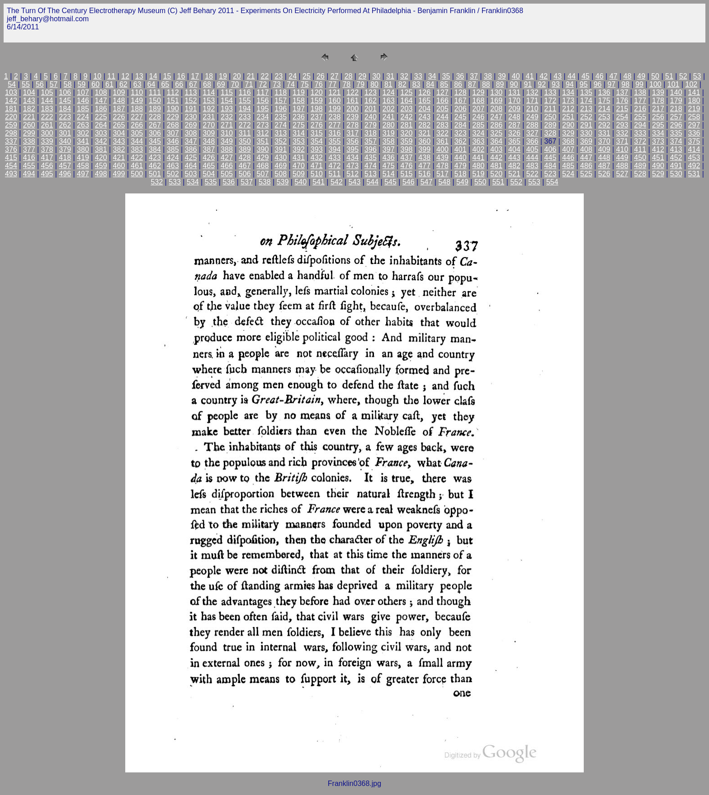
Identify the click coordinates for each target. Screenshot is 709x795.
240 (370, 117)
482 (514, 165)
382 (119, 149)
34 (432, 76)
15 (167, 76)
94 (570, 84)
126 (424, 92)
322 (442, 133)
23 (278, 76)
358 (389, 141)
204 (424, 109)
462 (155, 165)
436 (389, 157)
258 (694, 117)
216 (640, 109)
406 (550, 149)
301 (65, 133)
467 (245, 165)
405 (532, 149)
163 (389, 100)
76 (319, 84)
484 (550, 165)
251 (568, 117)
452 (676, 157)
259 (11, 125)
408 (586, 149)
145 (65, 100)
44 (571, 76)
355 (335, 141)
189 (155, 109)
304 (119, 133)
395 (352, 149)
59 (81, 84)
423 (155, 157)
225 (101, 117)
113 (191, 92)
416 (29, 157)
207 (479, 109)
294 (640, 125)
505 (227, 174)
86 (458, 84)
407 (568, 149)
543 (355, 182)
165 (424, 100)
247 (496, 117)
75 (305, 84)
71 (249, 84)
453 (694, 157)
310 (227, 133)
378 (47, 149)
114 (209, 92)
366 (532, 141)
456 (47, 165)
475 (389, 165)
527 (622, 174)
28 (349, 76)
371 (622, 141)
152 (191, 100)
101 (673, 84)
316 (335, 133)
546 (408, 182)
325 (496, 133)
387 (209, 149)
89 (500, 84)
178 (658, 100)
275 (299, 125)
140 (676, 92)
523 (550, 174)
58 (68, 84)
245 (460, 117)
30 (376, 76)
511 (335, 174)
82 (402, 84)
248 (514, 117)
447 (586, 157)
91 (528, 84)
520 (496, 174)
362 (460, 141)
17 (195, 76)
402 (479, 149)
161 (352, 100)
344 (137, 141)
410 (622, 149)
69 (221, 84)
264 (101, 125)
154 (227, 100)
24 (292, 76)
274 (280, 125)
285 (479, 125)
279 (370, 125)
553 (534, 182)
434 (352, 157)
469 (280, 165)
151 (173, 100)
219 (694, 109)
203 (407, 109)
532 (157, 182)
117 (263, 92)
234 (263, 117)
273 (263, 125)
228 (155, 117)
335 (676, 133)
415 (11, 157)
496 (65, 174)
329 (568, 133)
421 (119, 157)
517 (442, 174)
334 (658, 133)
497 (83, 174)
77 (333, 84)
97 (611, 84)
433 (335, 157)
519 (479, 174)
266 (137, 125)
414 (694, 149)
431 (299, 157)
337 (11, 141)
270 (209, 125)
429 (263, 157)
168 (479, 100)
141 (694, 92)
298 (11, 133)
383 (137, 149)
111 (155, 92)
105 (47, 92)
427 (227, 157)
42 (543, 76)
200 (352, 109)
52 (683, 76)
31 (390, 76)
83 (416, 84)
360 (424, 141)
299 (29, 133)
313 (280, 133)
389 (245, 149)
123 (370, 92)
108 (101, 92)
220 (11, 117)
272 (245, 125)
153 (209, 100)
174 (586, 100)
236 (299, 117)
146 (83, 100)
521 (514, 174)
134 (568, 92)
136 (604, 92)
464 (191, 165)
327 (532, 133)
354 (317, 141)
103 (11, 92)
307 (173, 133)
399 (424, 149)
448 (604, 157)
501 (155, 174)
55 (26, 84)
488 (622, 165)
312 (263, 133)
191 (191, 109)
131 (514, 92)
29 (362, 76)
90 (514, 84)
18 (209, 76)
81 (388, 84)
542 (337, 182)
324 (479, 133)
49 (641, 76)
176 (622, 100)
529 (658, 174)
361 (442, 141)
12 (125, 76)
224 (83, 117)
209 (514, 109)
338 (29, 141)
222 (47, 117)
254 (622, 117)
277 (335, 125)
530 (676, 174)
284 (460, 125)
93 (556, 84)
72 (263, 84)
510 (317, 174)
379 (65, 149)
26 (321, 76)
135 (586, 92)
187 (119, 109)
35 (446, 76)
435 (370, 157)
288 (532, 125)
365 (514, 141)
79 (360, 84)
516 (424, 174)
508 (280, 174)
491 (676, 165)
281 (407, 125)
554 (552, 182)
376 (11, 149)
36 (460, 76)
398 (407, 149)
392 (299, 149)
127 (442, 92)
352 (280, 141)
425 (191, 157)
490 (658, 165)
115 (227, 92)
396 (370, 149)
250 (550, 117)
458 (83, 165)
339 (47, 141)
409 (604, 149)
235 (280, 117)
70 (235, 84)
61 (109, 84)
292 (604, 125)
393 (317, 149)
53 (697, 76)
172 (550, 100)
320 (407, 133)
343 (119, 141)
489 (640, 165)
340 (65, 141)
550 (480, 182)
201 (370, 109)
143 (29, 100)
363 (479, 141)
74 (291, 84)
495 (47, 174)
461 (137, 165)
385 (173, 149)
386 (191, 149)
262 (65, 125)
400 (442, 149)
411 (640, 149)
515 (407, 174)
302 (83, 133)
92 (542, 84)
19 (223, 76)
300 (47, 133)
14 (153, 76)
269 (191, 125)
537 (247, 182)
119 (299, 92)
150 (155, 100)
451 (658, 157)
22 (265, 76)
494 (29, 174)
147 (101, 100)
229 (173, 117)
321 (424, 133)
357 (370, 141)
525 (586, 174)
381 (101, 149)
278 (352, 125)
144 (47, 100)
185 (83, 109)
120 (317, 92)
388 (227, 149)
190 (173, 109)
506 (245, 174)
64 (151, 84)
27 (335, 76)
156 (263, 100)
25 (307, 76)
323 (460, 133)
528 (640, 174)
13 (139, 76)
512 (352, 174)
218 (676, 109)
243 (424, 117)
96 (598, 84)
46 (600, 76)
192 (209, 109)
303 (101, 133)
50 (655, 76)
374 (676, 141)
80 (374, 84)
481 (496, 165)
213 (586, 109)
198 (317, 109)
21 (251, 76)
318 (370, 133)
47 (614, 76)
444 (532, 157)
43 (557, 76)
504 (209, 174)
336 (694, 133)
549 (462, 182)
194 (245, 109)
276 (317, 125)
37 (474, 76)
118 (280, 92)
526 (604, 174)
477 (424, 165)
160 (335, 100)
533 (175, 182)
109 (119, 92)
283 (442, 125)
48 (628, 76)
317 (352, 133)
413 (676, 149)
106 (65, 92)
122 (352, 92)
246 (479, 117)
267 (155, 125)
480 (479, 165)
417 (47, 157)
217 (658, 109)
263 (83, 125)
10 (97, 76)
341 (83, 141)
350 (245, 141)
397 (389, 149)
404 (514, 149)
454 (11, 165)
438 (424, 157)
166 (442, 100)
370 (604, 141)
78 (346, 84)
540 (300, 182)
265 (119, 125)
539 (283, 182)
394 (335, 149)
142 (11, 100)
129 (479, 92)
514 (389, 174)
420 (101, 157)
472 (335, 165)
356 (352, 141)
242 (407, 117)
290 (568, 125)
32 (404, 76)
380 (83, 149)
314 (299, 133)
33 (418, 76)
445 (550, 157)
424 (173, 157)
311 (245, 133)
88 (486, 84)
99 (639, 84)
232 (227, 117)
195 (263, 109)
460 (119, 165)
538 (265, 182)
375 (694, 141)
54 (12, 84)
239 (352, 117)
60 (95, 84)
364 (496, 141)
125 (407, 92)
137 (622, 92)
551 (498, 182)
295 (658, 125)
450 (640, 157)
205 (442, 109)
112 (173, 92)
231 (209, 117)
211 (550, 109)
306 (155, 133)
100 (655, 84)
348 (209, 141)
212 (568, 109)
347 (191, 141)
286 (496, 125)
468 (263, 165)
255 (640, 117)
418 (65, 157)
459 (101, 165)
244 (442, 117)
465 (209, 165)
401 (460, 149)
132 (532, 92)
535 (211, 182)
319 (389, 133)
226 (119, 117)
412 (658, 149)
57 (54, 84)
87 (472, 84)
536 (228, 182)
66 (179, 84)
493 (11, 174)
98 (625, 84)
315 (317, 133)
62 (123, 84)
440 (460, 157)
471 (317, 165)
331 (604, 133)
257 (676, 117)
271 (227, 125)
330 (586, 133)
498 (101, 174)
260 (29, 125)
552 (516, 182)
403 (496, 149)
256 (658, 117)
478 (442, 165)
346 (173, 141)
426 (209, 157)
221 (29, 117)
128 (460, 92)
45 (585, 76)
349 (227, 141)
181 (11, 109)
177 (640, 100)
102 (691, 84)
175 (604, 100)
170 (514, 100)
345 (155, 141)
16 (181, 76)
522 (532, 174)
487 (604, 165)
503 (191, 174)
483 (532, 165)
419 (83, 157)
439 (442, 157)
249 (532, 117)
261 (47, 125)
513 (370, 174)
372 (640, 141)
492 (694, 165)
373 (658, 141)
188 (137, 109)
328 (550, 133)
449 (622, 157)
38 (488, 76)
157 (280, 100)
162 (370, 100)
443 (514, 157)
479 (460, 165)
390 (263, 149)
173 (568, 100)
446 (568, 157)
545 (390, 182)
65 (165, 84)
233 (245, 117)
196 (280, 109)
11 (111, 76)
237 (317, 117)
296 (676, 125)
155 (245, 100)
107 (83, 92)
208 (496, 109)
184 (65, 109)
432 (317, 157)
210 (532, 109)
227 (137, 117)
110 (137, 92)
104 (29, 92)
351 (263, 141)
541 (318, 182)
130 (496, 92)
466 (227, 165)
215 (622, 109)
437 (407, 157)
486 (586, 165)
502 (173, 174)
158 (299, 100)
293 (622, 125)
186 (101, 109)
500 (137, 174)
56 (40, 84)
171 (532, 100)
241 (389, 117)
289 (550, 125)
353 (299, 141)
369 (586, 141)
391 (280, 149)
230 (191, 117)
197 (299, 109)
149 (137, 100)
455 (29, 165)
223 (65, 117)
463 (173, 165)
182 (29, 109)
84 (430, 84)
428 (245, 157)
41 (530, 76)
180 (694, 100)
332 (622, 133)
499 (119, 174)
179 (676, 100)
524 (568, 174)
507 (263, 174)
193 (227, 109)
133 (550, 92)
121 (335, 92)
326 (514, 133)
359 (407, 141)
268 (173, 125)
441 (479, 157)
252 (586, 117)
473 (352, 165)
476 (407, 165)
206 (460, 109)
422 (137, 157)
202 (389, 109)
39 (502, 76)
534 (193, 182)
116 (245, 92)
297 (694, 125)
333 (640, 133)
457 (65, 165)
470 (299, 165)
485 (568, 165)
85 (444, 84)
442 (496, 157)
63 (137, 84)
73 (277, 84)
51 (669, 76)
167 (460, 100)
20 (237, 76)
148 (119, 100)
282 (424, 125)
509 (299, 174)
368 (568, 141)
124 (389, 92)
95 (584, 84)
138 (640, 92)
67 (193, 84)
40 (516, 76)
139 (658, 92)
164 (407, 100)
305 (137, 133)
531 (694, 174)
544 (372, 182)
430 (280, 157)
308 (191, 133)
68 (207, 84)
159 (317, 100)
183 (47, 109)
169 (496, 100)
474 (370, 165)
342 (101, 141)
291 (586, 125)
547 (427, 182)
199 (335, 109)
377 (29, 149)
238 (335, 117)
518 (460, 174)
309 (209, 133)
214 (604, 109)
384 (155, 149)
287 (514, 125)
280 (389, 125)
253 (604, 117)
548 (444, 182)
